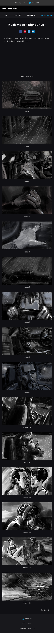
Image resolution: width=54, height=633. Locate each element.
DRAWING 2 (31, 15)
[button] (45, 610)
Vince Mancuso (10, 9)
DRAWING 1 (17, 15)
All (6, 15)
